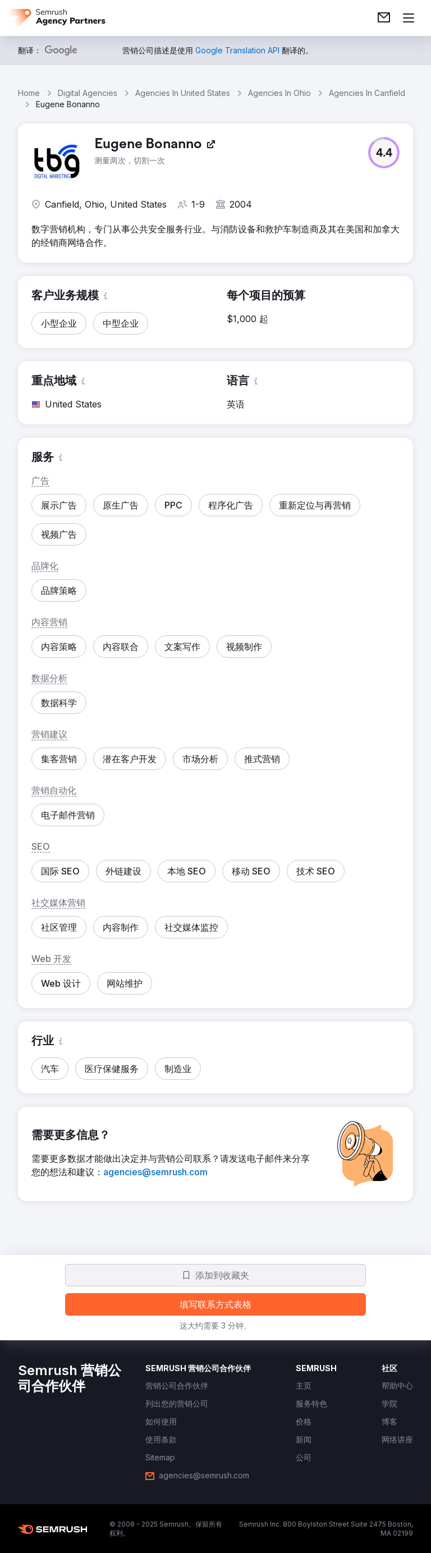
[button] (384, 152)
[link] (384, 18)
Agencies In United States (182, 93)
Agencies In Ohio (279, 93)
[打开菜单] (408, 18)
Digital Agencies (87, 93)
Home (29, 93)
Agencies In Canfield (367, 93)
